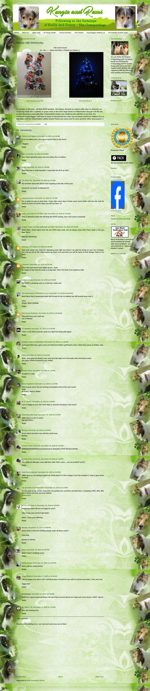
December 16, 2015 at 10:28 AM (50, 313)
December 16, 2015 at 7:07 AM (44, 180)
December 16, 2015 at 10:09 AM (61, 293)
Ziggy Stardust (27, 576)
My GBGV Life (27, 607)
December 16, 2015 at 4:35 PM (49, 472)
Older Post (99, 677)
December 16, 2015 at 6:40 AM (48, 136)
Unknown (25, 247)
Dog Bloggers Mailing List (96, 33)
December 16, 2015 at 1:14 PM (44, 371)
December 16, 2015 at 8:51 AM (41, 264)
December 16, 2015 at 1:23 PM (46, 384)
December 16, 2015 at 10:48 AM (43, 328)
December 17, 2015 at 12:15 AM (45, 576)
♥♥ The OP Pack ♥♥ (29, 505)
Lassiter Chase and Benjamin (33, 342)
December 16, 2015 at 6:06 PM (38, 550)
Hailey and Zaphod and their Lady (34, 214)
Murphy (25, 527)
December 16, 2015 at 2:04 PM (39, 430)
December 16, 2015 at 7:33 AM (46, 198)
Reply (24, 147)
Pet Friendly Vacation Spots (118, 33)
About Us (25, 33)
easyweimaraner (28, 198)
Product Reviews (65, 33)
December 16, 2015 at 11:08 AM (56, 342)
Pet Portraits (79, 33)
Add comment (22, 618)
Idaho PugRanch (28, 384)
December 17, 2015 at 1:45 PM (44, 607)
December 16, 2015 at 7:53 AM (59, 214)
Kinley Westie (27, 563)
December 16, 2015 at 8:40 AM (41, 247)
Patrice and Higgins (29, 136)
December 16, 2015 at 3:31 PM (52, 446)
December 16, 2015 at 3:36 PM (52, 459)
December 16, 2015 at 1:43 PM (49, 415)
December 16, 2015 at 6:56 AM (37, 154)
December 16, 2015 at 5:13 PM (56, 488)
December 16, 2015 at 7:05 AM (38, 167)
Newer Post (21, 677)
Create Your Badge (116, 210)
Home (17, 33)
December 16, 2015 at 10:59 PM (44, 563)
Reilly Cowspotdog (116, 180)
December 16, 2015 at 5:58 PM (39, 527)
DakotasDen (26, 495)
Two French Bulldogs (30, 313)
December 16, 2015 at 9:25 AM (44, 280)
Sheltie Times (27, 371)
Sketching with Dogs (30, 415)
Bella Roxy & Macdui (30, 472)
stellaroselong (27, 280)
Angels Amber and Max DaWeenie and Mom (38, 227)
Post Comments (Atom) (36, 680)
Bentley (25, 430)
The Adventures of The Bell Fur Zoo (35, 293)
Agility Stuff (36, 33)
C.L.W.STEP (26, 328)
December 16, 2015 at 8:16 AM (67, 227)
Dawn (24, 167)
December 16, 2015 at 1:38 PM (43, 402)
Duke (24, 355)
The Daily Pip (27, 180)
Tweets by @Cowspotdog (120, 219)
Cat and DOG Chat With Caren (33, 488)
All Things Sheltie (50, 33)
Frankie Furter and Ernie (31, 446)
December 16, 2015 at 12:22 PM (38, 355)
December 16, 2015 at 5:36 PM (48, 505)
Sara (23, 154)
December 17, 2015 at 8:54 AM (43, 594)
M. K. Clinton (27, 402)
